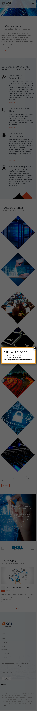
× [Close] (35, 348)
